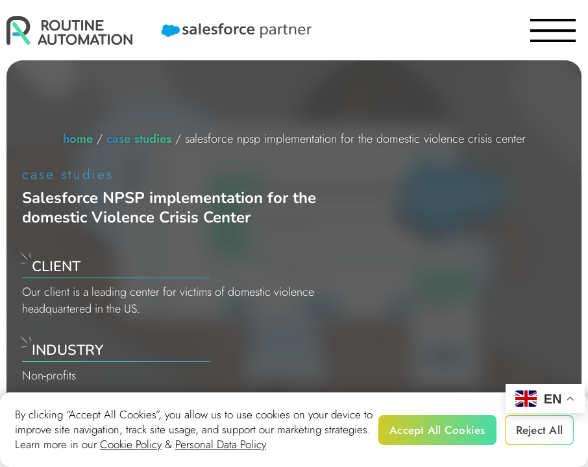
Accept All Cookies (437, 430)
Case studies (138, 138)
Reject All (539, 430)
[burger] (553, 30)
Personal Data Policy (220, 444)
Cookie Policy (131, 444)
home (78, 138)
